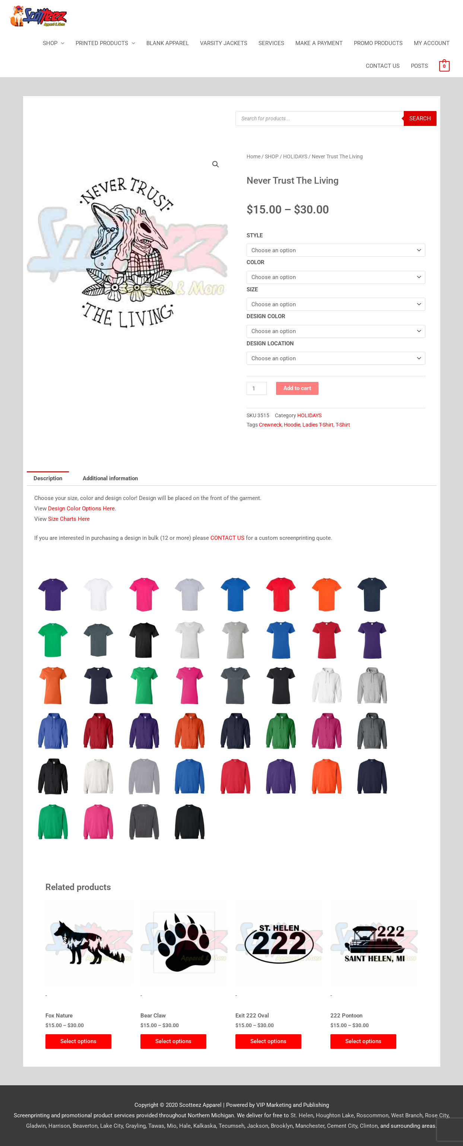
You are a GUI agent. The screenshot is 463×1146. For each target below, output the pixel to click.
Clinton (369, 1126)
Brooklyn (282, 1126)
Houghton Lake (335, 1115)
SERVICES (271, 43)
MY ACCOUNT (432, 43)
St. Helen (302, 1115)
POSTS (419, 66)
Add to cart (297, 388)
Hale (185, 1126)
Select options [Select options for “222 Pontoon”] (363, 1041)
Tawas (156, 1126)
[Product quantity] (257, 388)
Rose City (436, 1115)
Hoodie (292, 425)
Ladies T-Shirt (317, 425)
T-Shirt (343, 425)
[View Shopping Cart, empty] (444, 66)
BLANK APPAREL (167, 43)
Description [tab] (48, 478)
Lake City (111, 1126)
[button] (215, 164)
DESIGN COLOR (266, 316)
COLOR (255, 262)
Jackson (257, 1126)
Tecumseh (231, 1126)
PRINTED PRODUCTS (102, 43)
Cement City (342, 1126)
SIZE (252, 289)
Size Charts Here (69, 519)
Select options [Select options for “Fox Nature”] (78, 1041)
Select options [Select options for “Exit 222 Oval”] (268, 1041)
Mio (172, 1126)
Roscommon (372, 1115)
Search (420, 118)
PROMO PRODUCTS (378, 43)
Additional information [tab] (110, 478)
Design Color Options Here (81, 508)
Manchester (309, 1126)
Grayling (136, 1126)
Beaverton (85, 1126)
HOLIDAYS (295, 156)
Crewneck (270, 425)
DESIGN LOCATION (270, 343)
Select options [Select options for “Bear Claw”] (173, 1041)
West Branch (406, 1115)
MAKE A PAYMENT (319, 43)
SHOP (50, 43)
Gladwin (36, 1126)
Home (253, 156)
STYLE (255, 235)
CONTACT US (383, 66)
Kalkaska (204, 1126)
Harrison (59, 1126)
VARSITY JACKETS (223, 43)
